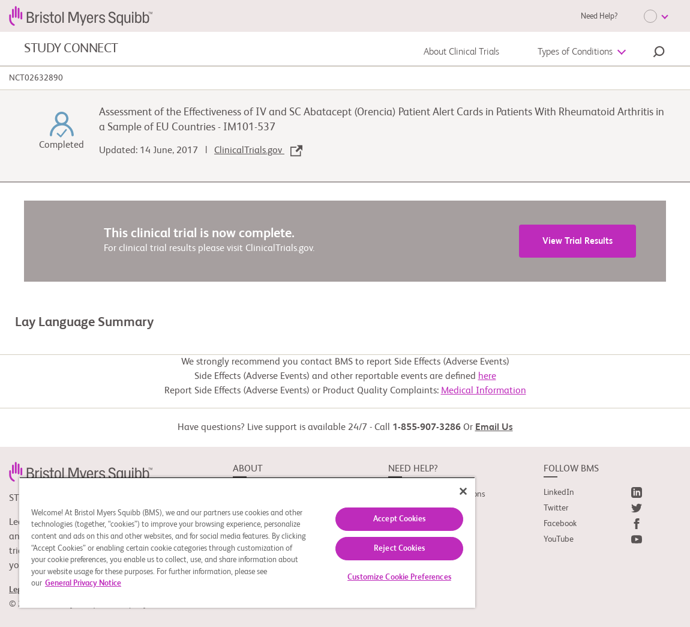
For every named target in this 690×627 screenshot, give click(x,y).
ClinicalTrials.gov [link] (258, 151)
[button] (658, 53)
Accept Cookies (399, 519)
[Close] (463, 491)
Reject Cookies (399, 549)
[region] (247, 542)
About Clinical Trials (461, 52)
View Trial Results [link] (577, 241)
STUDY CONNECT (71, 48)
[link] (80, 471)
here (487, 376)
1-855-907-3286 (426, 427)
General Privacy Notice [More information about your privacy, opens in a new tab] (83, 583)
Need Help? (599, 16)
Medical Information (483, 391)
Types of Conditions (575, 52)
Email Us (494, 427)
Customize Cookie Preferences (399, 577)
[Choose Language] (656, 16)
